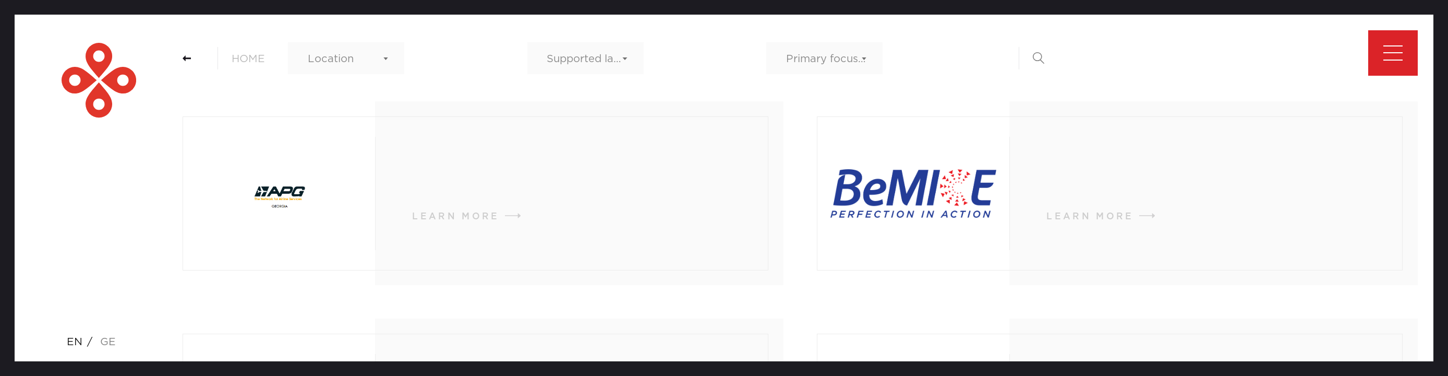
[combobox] (346, 58)
